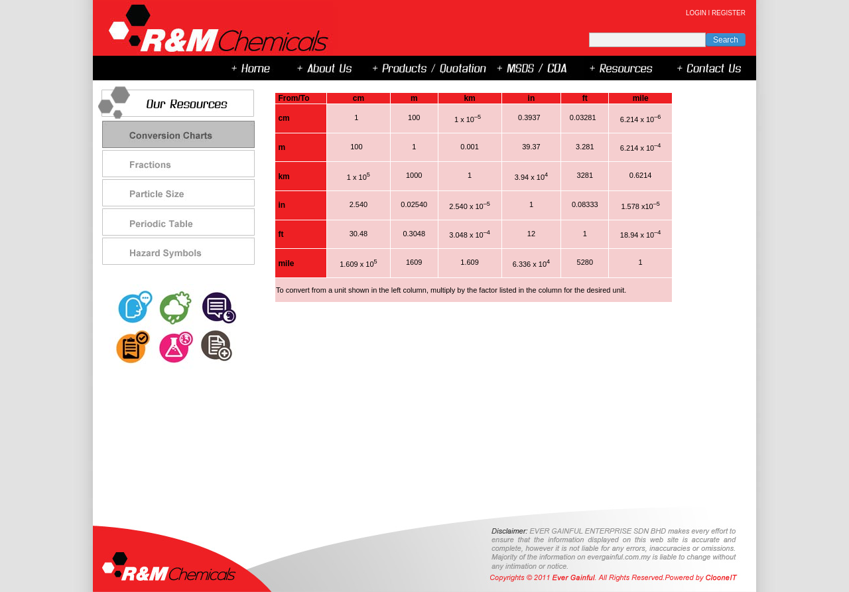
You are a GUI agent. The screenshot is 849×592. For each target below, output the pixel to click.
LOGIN (696, 13)
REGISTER (729, 13)
